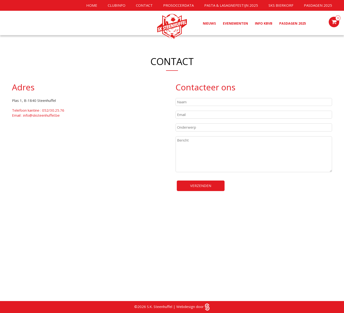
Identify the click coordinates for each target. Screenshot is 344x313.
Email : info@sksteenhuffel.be (36, 115)
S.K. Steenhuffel (160, 306)
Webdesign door (193, 306)
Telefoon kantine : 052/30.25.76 (38, 110)
